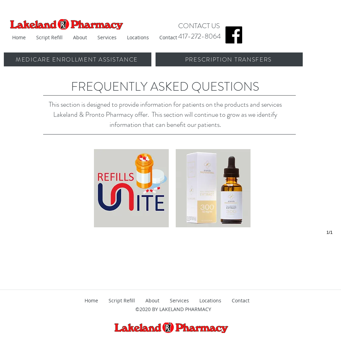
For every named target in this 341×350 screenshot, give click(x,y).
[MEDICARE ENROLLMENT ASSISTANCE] (77, 59)
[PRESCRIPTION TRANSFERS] (229, 59)
